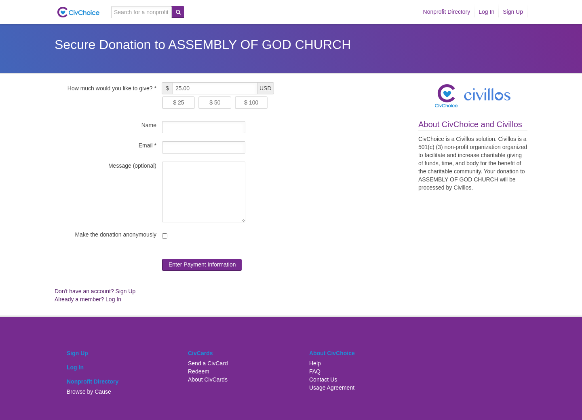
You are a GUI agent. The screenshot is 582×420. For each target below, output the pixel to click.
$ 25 (178, 102)
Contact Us (323, 379)
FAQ (315, 371)
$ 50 (214, 102)
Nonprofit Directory (446, 12)
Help (315, 363)
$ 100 (251, 102)
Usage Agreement (331, 387)
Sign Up (513, 12)
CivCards (200, 353)
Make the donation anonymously (115, 234)
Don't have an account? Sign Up (95, 291)
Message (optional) (132, 165)
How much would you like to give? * (111, 88)
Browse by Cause (89, 391)
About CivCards (208, 379)
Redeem (198, 371)
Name (148, 125)
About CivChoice (332, 353)
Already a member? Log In (88, 299)
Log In (486, 12)
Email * (147, 145)
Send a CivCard (208, 363)
